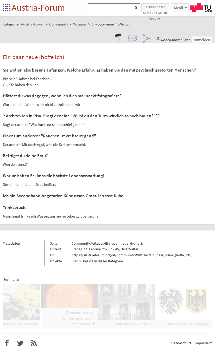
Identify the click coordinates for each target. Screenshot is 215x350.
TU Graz (201, 7)
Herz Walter (129, 249)
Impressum (203, 342)
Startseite (7, 7)
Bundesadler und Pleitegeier (189, 324)
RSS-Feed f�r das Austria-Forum (34, 343)
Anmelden (202, 39)
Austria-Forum (38, 7)
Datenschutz (181, 342)
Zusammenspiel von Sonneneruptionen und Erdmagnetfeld (78, 318)
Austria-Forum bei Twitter (20, 343)
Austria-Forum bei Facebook (7, 343)
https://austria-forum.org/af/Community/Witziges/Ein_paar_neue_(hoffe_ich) (131, 255)
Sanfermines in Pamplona (133, 324)
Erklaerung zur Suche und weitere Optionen (155, 8)
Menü (178, 7)
